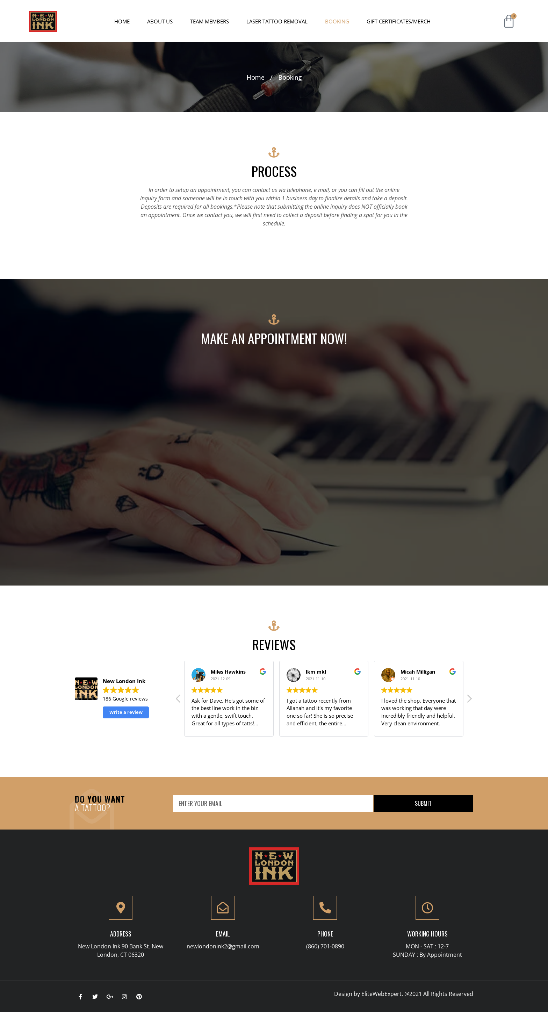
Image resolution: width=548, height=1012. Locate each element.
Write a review (126, 712)
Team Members (209, 21)
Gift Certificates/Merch (399, 21)
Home (122, 21)
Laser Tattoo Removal (277, 21)
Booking (337, 21)
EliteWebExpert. (382, 994)
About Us (160, 21)
